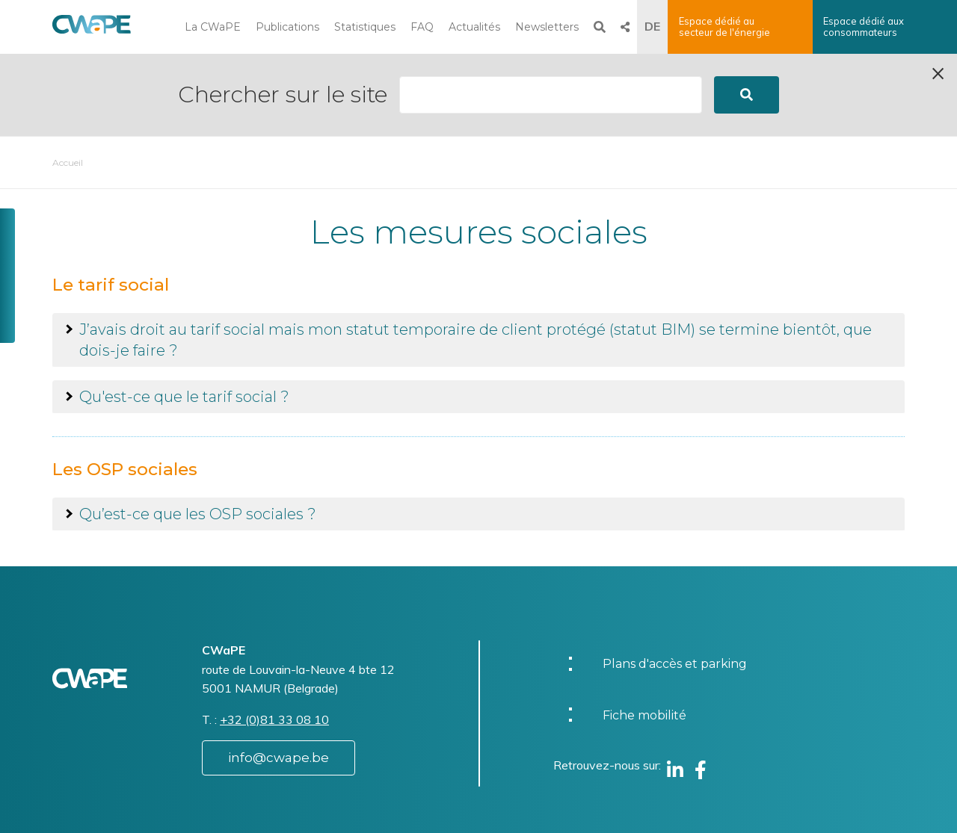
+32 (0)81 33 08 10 (274, 637)
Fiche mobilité (644, 633)
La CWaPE (213, 27)
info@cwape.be (278, 675)
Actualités (474, 27)
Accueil (67, 80)
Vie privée (531, 813)
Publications (287, 27)
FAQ (422, 27)
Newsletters (547, 27)
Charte (522, 797)
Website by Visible (200, 806)
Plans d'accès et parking (675, 582)
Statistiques (365, 27)
